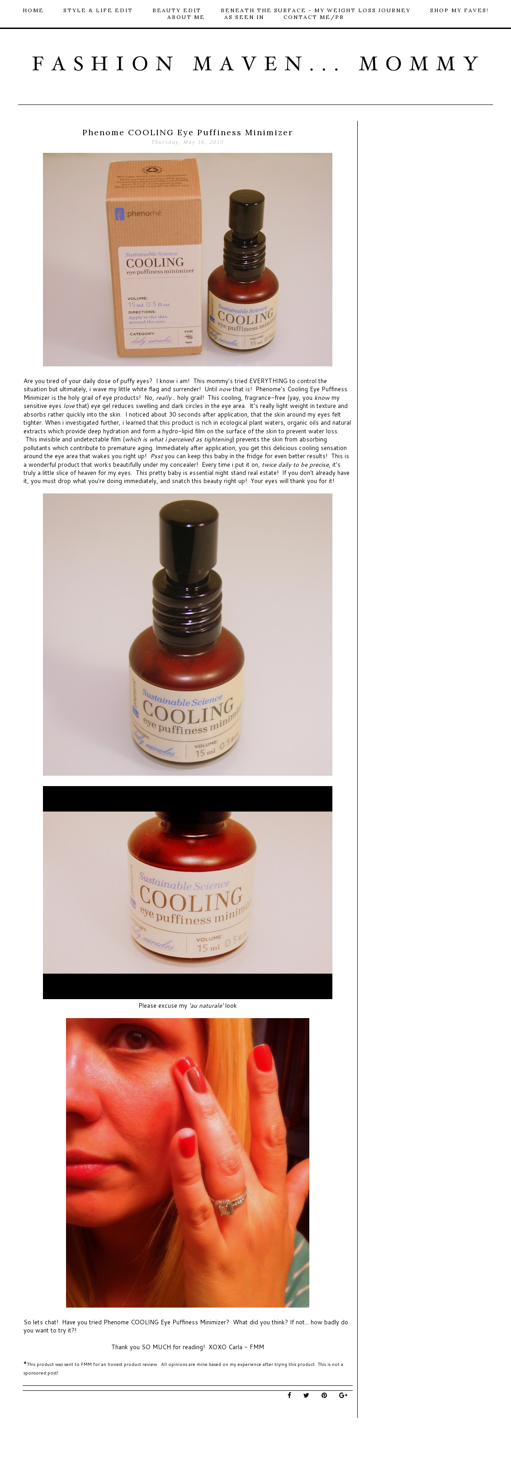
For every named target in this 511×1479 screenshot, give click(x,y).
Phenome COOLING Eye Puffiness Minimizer (164, 1322)
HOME (33, 10)
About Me (186, 17)
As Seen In (244, 17)
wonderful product (54, 464)
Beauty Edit (176, 10)
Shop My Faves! (459, 10)
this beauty (207, 481)
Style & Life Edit (98, 10)
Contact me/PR (314, 17)
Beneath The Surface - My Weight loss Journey (316, 10)
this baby (215, 456)
